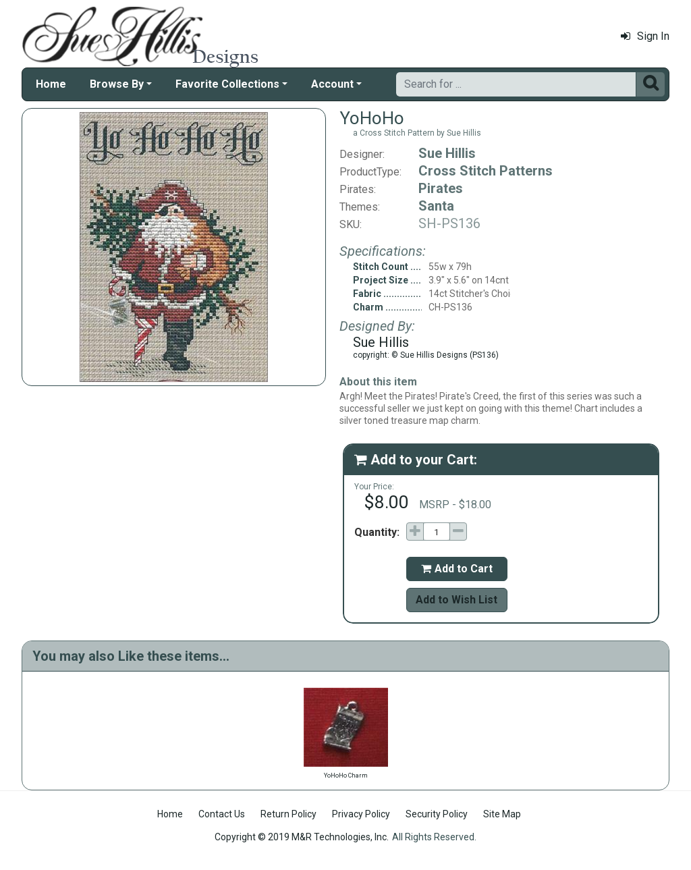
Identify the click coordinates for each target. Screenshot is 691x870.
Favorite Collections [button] (227, 84)
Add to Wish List (456, 599)
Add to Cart (457, 568)
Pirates (440, 188)
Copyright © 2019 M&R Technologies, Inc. (302, 837)
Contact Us (221, 814)
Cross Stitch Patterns (485, 171)
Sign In (645, 36)
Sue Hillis (447, 153)
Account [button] (332, 84)
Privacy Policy (361, 814)
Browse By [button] (117, 84)
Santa (436, 206)
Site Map (502, 814)
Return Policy (288, 814)
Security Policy (437, 814)
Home (51, 84)
